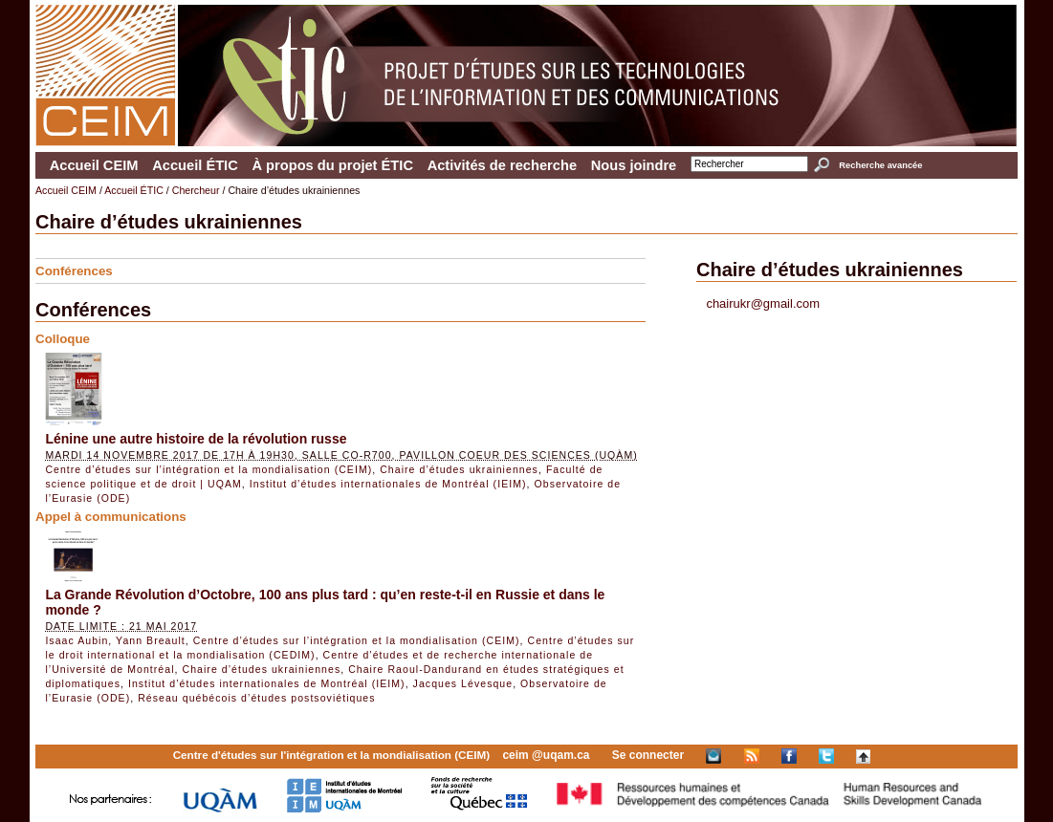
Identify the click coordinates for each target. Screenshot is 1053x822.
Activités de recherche (502, 165)
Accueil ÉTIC (195, 165)
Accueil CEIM (94, 165)
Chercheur (196, 190)
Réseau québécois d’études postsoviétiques (256, 697)
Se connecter (648, 755)
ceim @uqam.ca (545, 755)
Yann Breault (151, 640)
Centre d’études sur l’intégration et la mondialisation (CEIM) (208, 469)
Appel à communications (110, 516)
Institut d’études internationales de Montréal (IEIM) (388, 483)
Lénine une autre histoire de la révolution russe (195, 438)
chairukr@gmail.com (763, 303)
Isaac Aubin (76, 640)
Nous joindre (634, 165)
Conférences (74, 271)
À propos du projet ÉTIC (332, 165)
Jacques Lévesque (463, 683)
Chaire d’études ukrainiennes (459, 469)
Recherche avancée (880, 165)
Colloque (62, 339)
